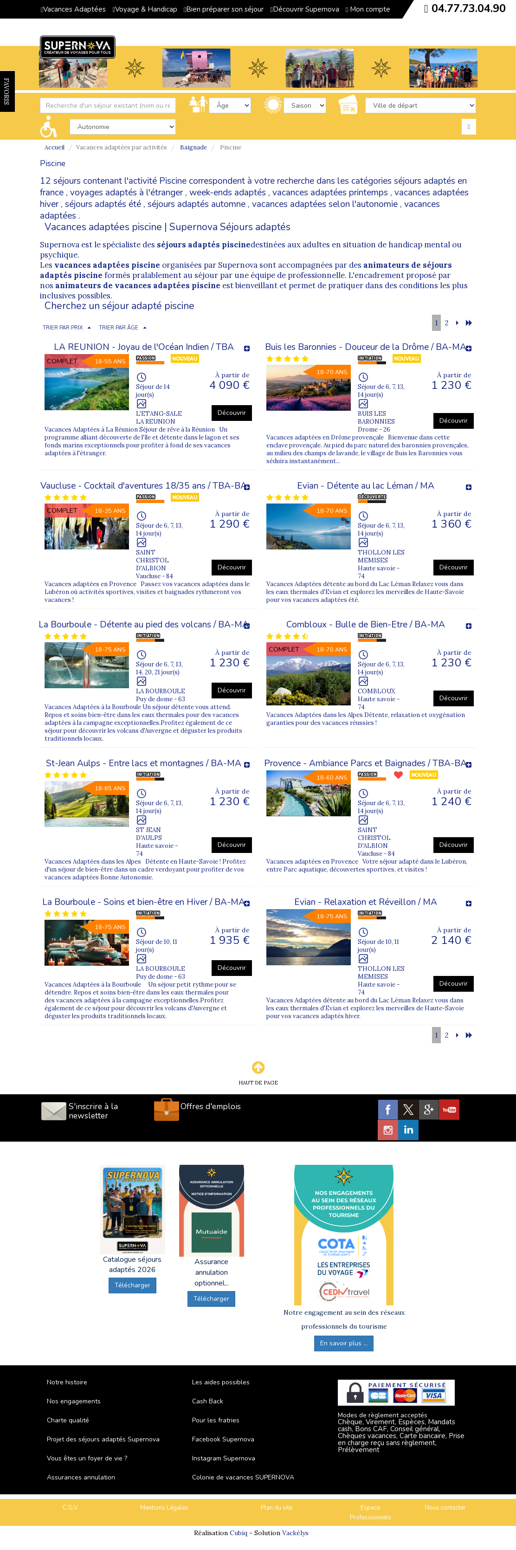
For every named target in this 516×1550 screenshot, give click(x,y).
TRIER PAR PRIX (63, 327)
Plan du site (276, 1508)
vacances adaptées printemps (330, 193)
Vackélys (295, 1533)
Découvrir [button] (232, 412)
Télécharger (132, 1285)
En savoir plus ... (344, 1343)
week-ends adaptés (227, 193)
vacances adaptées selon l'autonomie (325, 204)
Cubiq (238, 1533)
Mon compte (368, 9)
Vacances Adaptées (73, 9)
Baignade (193, 147)
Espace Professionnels (370, 1513)
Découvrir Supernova (304, 9)
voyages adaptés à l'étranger (126, 193)
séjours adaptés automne (196, 204)
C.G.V (70, 1508)
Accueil (54, 147)
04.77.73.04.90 (469, 8)
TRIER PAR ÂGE (118, 327)
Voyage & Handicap (144, 9)
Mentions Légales (164, 1508)
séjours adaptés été (103, 204)
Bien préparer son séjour (224, 9)
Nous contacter (445, 1508)
